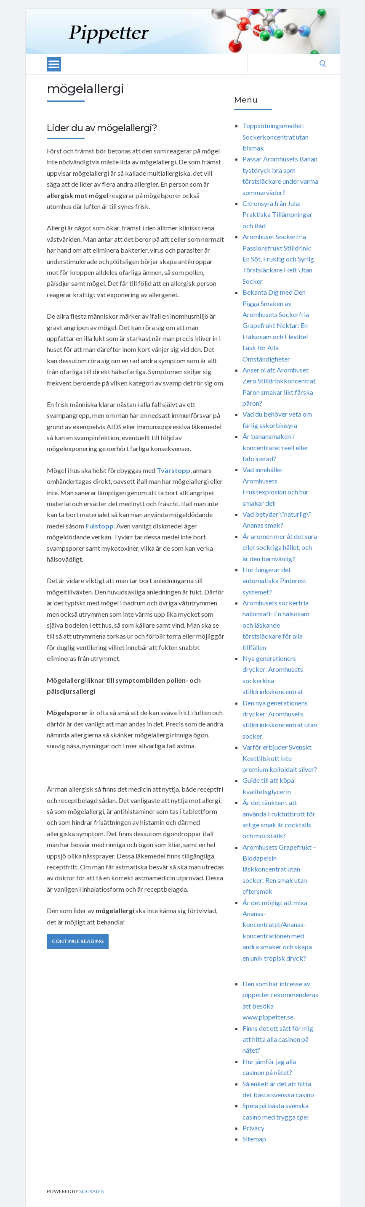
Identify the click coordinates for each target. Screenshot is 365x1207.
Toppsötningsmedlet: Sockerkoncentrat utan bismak (275, 136)
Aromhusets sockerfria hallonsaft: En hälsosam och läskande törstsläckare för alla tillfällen (275, 625)
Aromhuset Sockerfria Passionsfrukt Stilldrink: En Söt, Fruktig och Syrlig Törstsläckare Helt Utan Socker (278, 258)
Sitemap (254, 1139)
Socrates (91, 1191)
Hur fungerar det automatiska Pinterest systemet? (274, 580)
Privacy (253, 1128)
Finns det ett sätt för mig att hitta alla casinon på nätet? (277, 1039)
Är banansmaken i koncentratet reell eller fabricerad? (275, 447)
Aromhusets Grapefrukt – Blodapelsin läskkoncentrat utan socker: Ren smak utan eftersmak (279, 869)
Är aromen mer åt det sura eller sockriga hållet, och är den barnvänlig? (279, 547)
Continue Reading (78, 941)
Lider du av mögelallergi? (102, 128)
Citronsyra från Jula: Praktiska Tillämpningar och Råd (277, 214)
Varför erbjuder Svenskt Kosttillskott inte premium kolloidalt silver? (279, 758)
